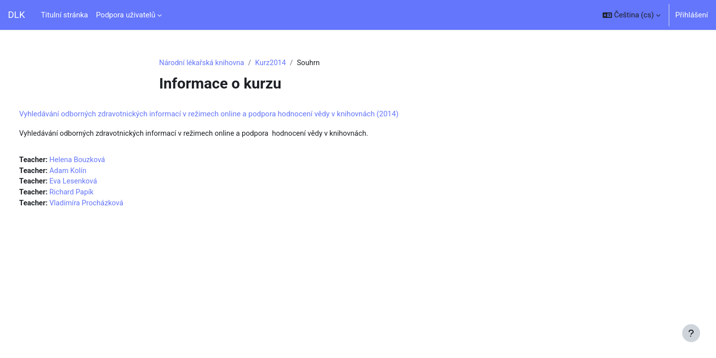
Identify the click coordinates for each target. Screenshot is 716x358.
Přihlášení (691, 14)
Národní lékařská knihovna (203, 63)
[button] (631, 15)
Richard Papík (92, 194)
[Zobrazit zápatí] (691, 333)
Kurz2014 (273, 63)
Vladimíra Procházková (107, 205)
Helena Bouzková (97, 160)
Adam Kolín (88, 172)
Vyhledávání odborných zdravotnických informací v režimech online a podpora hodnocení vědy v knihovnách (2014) (227, 114)
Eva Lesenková (93, 183)
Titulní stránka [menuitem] (64, 14)
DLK (16, 14)
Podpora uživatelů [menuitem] (125, 14)
